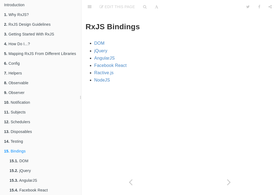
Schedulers (17, 122)
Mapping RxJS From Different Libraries (40, 53)
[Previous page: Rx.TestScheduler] (130, 182)
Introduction (14, 5)
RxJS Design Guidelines (27, 24)
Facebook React (29, 190)
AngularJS (23, 180)
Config (12, 63)
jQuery (20, 170)
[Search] (145, 7)
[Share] (270, 7)
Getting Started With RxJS (29, 34)
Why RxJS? (16, 14)
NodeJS (102, 80)
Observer (14, 92)
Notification (17, 102)
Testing (13, 141)
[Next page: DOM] (229, 182)
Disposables (18, 131)
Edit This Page (117, 7)
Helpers (13, 73)
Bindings (15, 151)
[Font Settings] (156, 7)
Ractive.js (103, 72)
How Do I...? (17, 44)
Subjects (15, 112)
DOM (19, 161)
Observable (16, 83)
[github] (216, 7)
